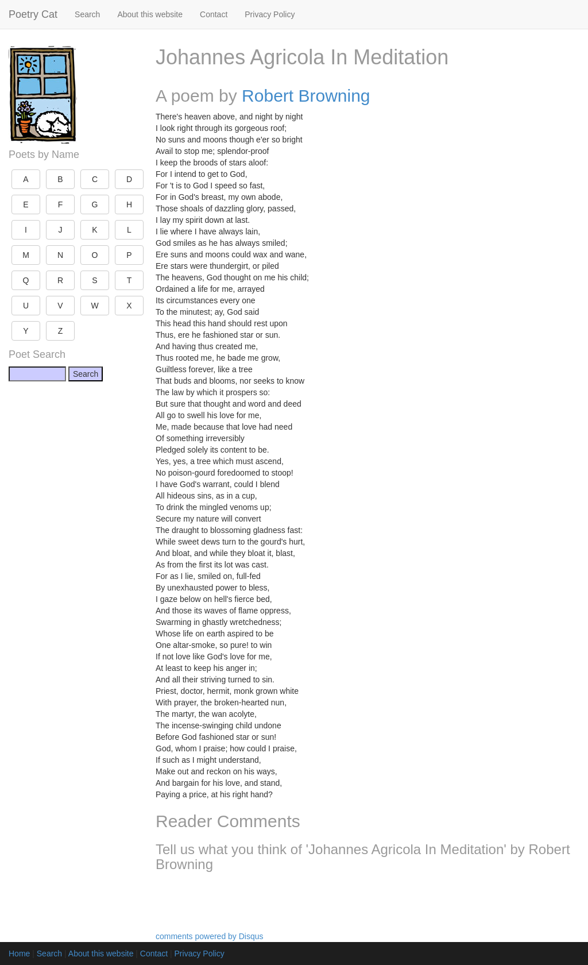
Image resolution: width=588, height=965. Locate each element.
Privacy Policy (270, 14)
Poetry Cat (33, 14)
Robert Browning (306, 95)
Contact (213, 14)
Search (87, 14)
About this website (150, 14)
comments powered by (210, 936)
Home (19, 953)
